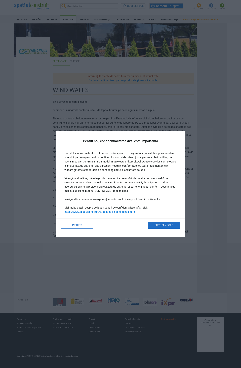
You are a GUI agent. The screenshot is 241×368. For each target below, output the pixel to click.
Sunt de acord (164, 225)
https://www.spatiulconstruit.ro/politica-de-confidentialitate (99, 211)
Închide (77, 225)
